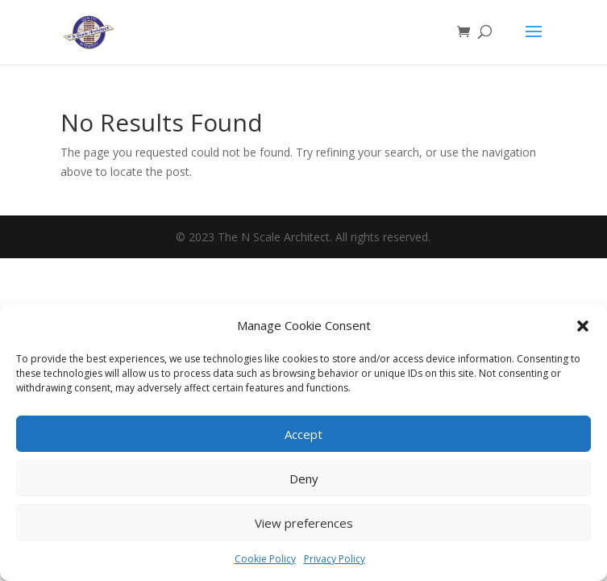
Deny (303, 478)
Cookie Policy (265, 559)
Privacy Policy (334, 559)
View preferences (304, 523)
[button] (583, 326)
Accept (303, 434)
